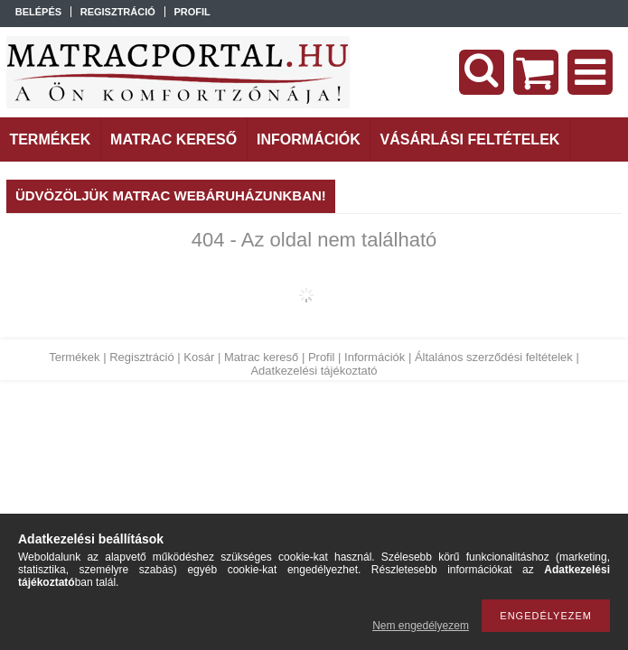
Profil (321, 357)
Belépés (38, 11)
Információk (374, 357)
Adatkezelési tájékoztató (313, 370)
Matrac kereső (261, 357)
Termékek (74, 357)
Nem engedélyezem (420, 625)
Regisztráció (141, 357)
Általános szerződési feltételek (494, 357)
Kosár (198, 357)
